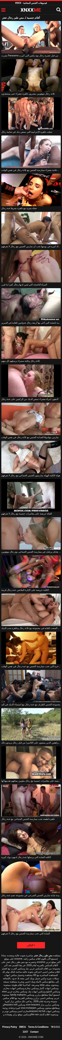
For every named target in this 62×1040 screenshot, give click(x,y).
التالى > (31, 945)
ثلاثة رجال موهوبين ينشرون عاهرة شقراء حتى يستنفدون (28, 93)
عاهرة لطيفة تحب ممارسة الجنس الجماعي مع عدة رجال (28, 819)
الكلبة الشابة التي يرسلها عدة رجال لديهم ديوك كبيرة (26, 857)
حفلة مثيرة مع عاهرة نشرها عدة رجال (19, 208)
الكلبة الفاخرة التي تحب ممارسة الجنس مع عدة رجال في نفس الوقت (31, 666)
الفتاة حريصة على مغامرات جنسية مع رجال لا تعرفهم (26, 513)
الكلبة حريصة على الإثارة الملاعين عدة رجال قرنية (25, 590)
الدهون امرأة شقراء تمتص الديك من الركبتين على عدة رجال (29, 399)
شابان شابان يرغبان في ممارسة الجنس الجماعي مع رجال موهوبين (31, 551)
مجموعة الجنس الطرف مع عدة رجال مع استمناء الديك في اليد (31, 704)
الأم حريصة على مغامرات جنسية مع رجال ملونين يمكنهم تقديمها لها (31, 781)
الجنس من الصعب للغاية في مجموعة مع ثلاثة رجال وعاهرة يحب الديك (31, 628)
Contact (34, 1031)
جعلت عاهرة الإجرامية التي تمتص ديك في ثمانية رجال (27, 132)
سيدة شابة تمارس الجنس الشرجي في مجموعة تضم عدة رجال (31, 895)
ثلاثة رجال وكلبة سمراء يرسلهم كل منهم (20, 361)
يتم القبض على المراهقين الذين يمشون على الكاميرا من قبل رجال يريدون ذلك (31, 742)
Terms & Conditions (38, 1027)
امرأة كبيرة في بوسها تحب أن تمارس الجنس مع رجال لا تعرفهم (31, 246)
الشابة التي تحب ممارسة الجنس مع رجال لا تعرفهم (25, 933)
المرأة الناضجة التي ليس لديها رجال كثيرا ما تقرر (24, 284)
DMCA (22, 1027)
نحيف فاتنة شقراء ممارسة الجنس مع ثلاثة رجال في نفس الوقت (31, 170)
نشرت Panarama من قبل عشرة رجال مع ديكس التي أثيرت (30, 55)
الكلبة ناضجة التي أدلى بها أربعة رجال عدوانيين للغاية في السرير (31, 322)
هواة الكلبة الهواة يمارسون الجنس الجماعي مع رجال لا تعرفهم (30, 475)
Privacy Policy (9, 1027)
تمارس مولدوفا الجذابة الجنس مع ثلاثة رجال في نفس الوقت (30, 437)
